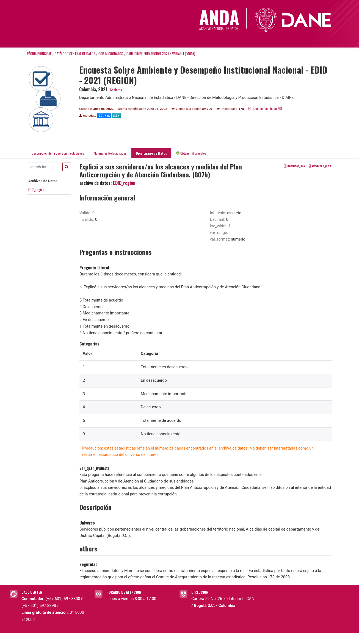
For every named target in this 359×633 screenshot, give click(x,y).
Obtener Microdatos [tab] (191, 153)
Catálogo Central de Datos (75, 53)
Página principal (39, 53)
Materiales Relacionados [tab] (110, 153)
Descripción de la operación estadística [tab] (58, 153)
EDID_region (36, 189)
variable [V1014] (183, 53)
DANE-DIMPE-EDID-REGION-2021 (147, 53)
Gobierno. (116, 89)
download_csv (294, 165)
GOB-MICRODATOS (110, 53)
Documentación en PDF (265, 108)
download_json (320, 165)
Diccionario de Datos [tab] (151, 153)
